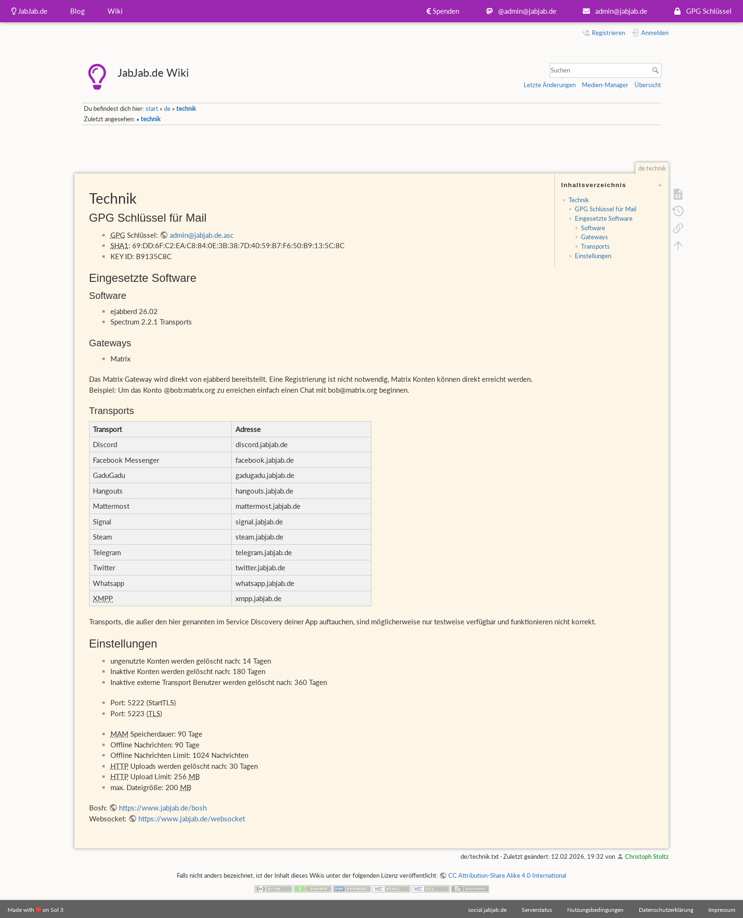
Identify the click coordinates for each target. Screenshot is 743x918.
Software (593, 228)
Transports (595, 246)
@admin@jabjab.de (519, 11)
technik (186, 108)
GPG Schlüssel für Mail (605, 209)
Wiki (115, 11)
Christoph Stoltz (647, 856)
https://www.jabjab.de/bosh (163, 807)
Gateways (594, 237)
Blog (77, 11)
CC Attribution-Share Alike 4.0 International (507, 875)
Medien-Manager (605, 85)
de (167, 108)
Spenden (442, 11)
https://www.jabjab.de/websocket (191, 818)
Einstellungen (593, 256)
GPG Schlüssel (701, 11)
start (151, 108)
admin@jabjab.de (613, 11)
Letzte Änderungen (550, 85)
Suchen (656, 70)
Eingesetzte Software (604, 218)
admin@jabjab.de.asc (202, 235)
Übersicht (647, 85)
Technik (579, 200)
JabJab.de (29, 11)
